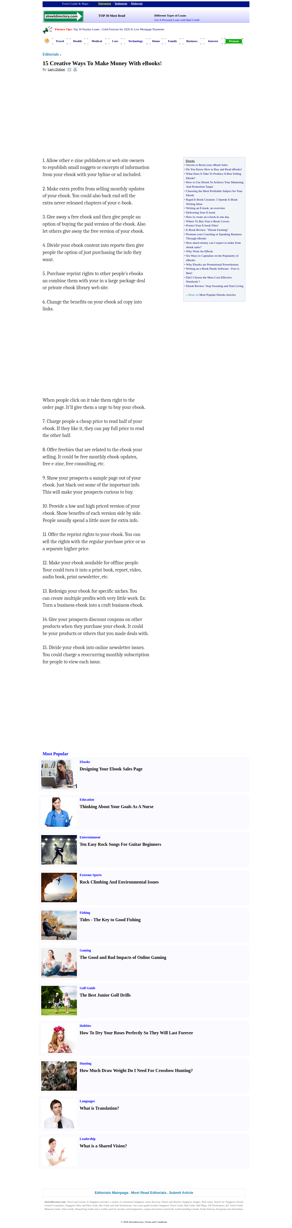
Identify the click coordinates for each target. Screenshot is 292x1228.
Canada (195, 1209)
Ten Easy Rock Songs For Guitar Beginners (120, 844)
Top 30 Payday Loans (86, 29)
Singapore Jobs (52, 1212)
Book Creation (206, 199)
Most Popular (55, 753)
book (205, 208)
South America (207, 1209)
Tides (85, 919)
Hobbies (85, 1026)
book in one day (219, 216)
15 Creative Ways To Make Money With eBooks (101, 63)
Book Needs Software (215, 268)
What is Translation (98, 1108)
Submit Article (181, 1193)
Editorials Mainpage (112, 1193)
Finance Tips (63, 29)
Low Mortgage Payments (149, 29)
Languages (87, 1101)
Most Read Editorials (148, 1193)
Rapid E (191, 199)
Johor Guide (68, 1209)
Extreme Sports (91, 875)
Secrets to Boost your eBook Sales (207, 164)
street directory (152, 1201)
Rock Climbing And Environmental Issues (119, 882)
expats (147, 1209)
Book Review (197, 229)
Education (87, 800)
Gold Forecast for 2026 (116, 29)
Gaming (85, 950)
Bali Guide (189, 1205)
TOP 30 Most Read (111, 16)
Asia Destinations (123, 1205)
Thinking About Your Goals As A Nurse (117, 806)
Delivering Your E (197, 212)
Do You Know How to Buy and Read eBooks (213, 169)
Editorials (51, 54)
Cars (115, 41)
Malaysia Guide (52, 1209)
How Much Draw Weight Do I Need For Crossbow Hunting (135, 1070)
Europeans (221, 1209)
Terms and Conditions (156, 1222)
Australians (237, 1209)
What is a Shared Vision (102, 1146)
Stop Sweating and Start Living (224, 286)
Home (156, 41)
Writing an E (193, 208)
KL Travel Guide (234, 1205)
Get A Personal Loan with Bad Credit (176, 19)
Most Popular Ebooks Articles (217, 294)
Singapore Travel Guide (171, 1205)
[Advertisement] (87, 115)
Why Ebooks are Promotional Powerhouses (212, 264)
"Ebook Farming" (218, 229)
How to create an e (197, 216)
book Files (211, 225)
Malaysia (137, 3)
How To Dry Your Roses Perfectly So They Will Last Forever (136, 1032)
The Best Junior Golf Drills (105, 995)
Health (77, 41)
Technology (135, 41)
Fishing (85, 913)
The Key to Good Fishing (117, 919)
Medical (97, 41)
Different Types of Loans (170, 15)
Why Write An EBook (199, 251)
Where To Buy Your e (199, 221)
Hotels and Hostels (171, 1201)
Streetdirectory (136, 1222)
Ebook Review (195, 286)
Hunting (85, 1063)
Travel (60, 41)
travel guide (144, 1205)
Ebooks (85, 762)
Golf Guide (87, 988)
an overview (217, 208)
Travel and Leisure (76, 1201)
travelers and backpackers (130, 1209)
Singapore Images (191, 1201)
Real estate (207, 1201)
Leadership (88, 1139)
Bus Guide (104, 1205)
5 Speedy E (223, 199)
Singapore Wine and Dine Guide (81, 1205)
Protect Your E (195, 225)
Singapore (104, 3)
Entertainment (90, 837)
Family (172, 41)
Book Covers (221, 221)
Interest (213, 41)
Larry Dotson (56, 69)
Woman (234, 41)
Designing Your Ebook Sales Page (111, 769)
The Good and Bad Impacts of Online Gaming (123, 957)
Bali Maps (201, 1205)
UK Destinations (216, 1205)
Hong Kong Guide (84, 1209)
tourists (159, 1209)
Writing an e (193, 268)
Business (191, 41)
